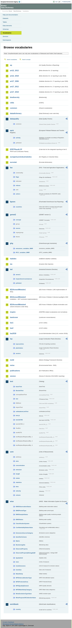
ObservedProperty (22, 549)
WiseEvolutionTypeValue (24, 593)
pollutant (18, 283)
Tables (5, 22)
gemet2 (13, 215)
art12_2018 (14, 76)
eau (17, 399)
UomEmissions (20, 566)
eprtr (12, 130)
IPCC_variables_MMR (23, 252)
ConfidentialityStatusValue (24, 527)
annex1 (18, 274)
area (17, 461)
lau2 (11, 328)
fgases (12, 202)
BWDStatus (19, 519)
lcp (11, 339)
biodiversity (14, 97)
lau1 (11, 323)
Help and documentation (10, 15)
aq (11, 65)
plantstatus (19, 348)
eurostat (13, 162)
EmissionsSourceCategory (24, 533)
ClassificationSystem (22, 523)
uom (12, 452)
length (18, 474)
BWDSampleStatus (22, 514)
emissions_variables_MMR (24, 248)
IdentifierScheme (21, 537)
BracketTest (19, 390)
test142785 (19, 420)
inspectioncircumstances (24, 279)
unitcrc (18, 194)
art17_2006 (14, 81)
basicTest (19, 386)
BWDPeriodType (21, 510)
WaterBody (19, 574)
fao (11, 167)
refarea (18, 185)
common (13, 108)
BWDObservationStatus (23, 506)
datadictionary (15, 113)
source (18, 228)
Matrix (18, 541)
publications (15, 371)
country (18, 609)
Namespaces (7, 40)
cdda (12, 103)
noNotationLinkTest (22, 411)
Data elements (7, 25)
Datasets (5, 18)
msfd (12, 360)
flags (17, 177)
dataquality (14, 119)
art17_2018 (14, 92)
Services (5, 36)
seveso (13, 376)
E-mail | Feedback (8, 622)
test (11, 381)
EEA (11, 2)
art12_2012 (14, 70)
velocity (18, 491)
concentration (20, 465)
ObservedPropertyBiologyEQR (25, 553)
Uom (17, 562)
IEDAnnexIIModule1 (18, 289)
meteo (18, 478)
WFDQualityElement (22, 586)
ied (11, 269)
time (17, 486)
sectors (18, 353)
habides (13, 259)
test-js (18, 415)
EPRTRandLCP (16, 149)
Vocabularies (7, 33)
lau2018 (13, 333)
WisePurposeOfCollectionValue (26, 597)
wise (12, 501)
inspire (12, 312)
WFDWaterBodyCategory (24, 589)
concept (18, 220)
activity (18, 138)
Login (56, 1)
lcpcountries (20, 344)
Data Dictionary (17, 11)
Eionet (10, 11)
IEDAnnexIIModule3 (18, 297)
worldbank (14, 604)
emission (19, 469)
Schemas (6, 29)
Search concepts (26, 59)
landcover (14, 317)
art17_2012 (14, 87)
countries (19, 207)
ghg (11, 243)
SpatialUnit (19, 558)
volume (18, 495)
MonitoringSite (20, 545)
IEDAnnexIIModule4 (18, 304)
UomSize (18, 570)
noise (12, 365)
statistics (19, 482)
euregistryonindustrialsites (21, 157)
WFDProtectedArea (22, 582)
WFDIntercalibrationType (24, 578)
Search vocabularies (12, 59)
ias (11, 264)
